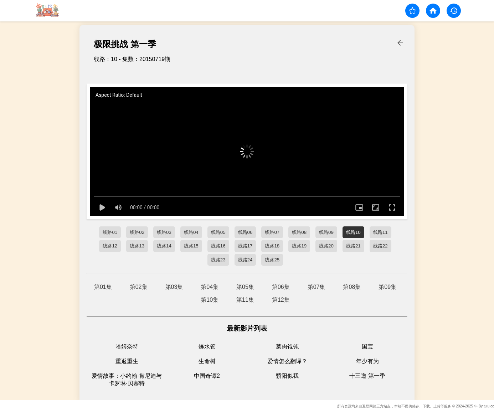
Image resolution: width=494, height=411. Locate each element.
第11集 (245, 300)
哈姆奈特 (126, 347)
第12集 (281, 300)
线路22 (380, 246)
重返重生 (126, 361)
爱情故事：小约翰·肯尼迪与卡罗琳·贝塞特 (126, 379)
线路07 (272, 232)
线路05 (218, 232)
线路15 (191, 246)
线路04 (191, 232)
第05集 (245, 287)
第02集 (139, 287)
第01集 (103, 287)
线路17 (245, 246)
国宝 (367, 347)
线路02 (137, 232)
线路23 (218, 259)
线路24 (245, 259)
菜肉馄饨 (287, 347)
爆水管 (207, 347)
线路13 (137, 246)
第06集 (281, 287)
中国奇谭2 (207, 376)
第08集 (352, 287)
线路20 (326, 246)
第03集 (174, 287)
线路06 (245, 232)
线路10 (353, 232)
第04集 (209, 287)
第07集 (316, 287)
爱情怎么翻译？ (287, 361)
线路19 (299, 246)
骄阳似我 (287, 376)
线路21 (353, 246)
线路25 (272, 259)
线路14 (164, 246)
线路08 (299, 232)
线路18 (272, 246)
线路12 (110, 246)
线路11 (380, 232)
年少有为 (367, 361)
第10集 (209, 300)
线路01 (110, 232)
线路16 (218, 246)
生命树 (207, 361)
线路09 (326, 232)
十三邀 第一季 (367, 376)
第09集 (387, 287)
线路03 (164, 232)
